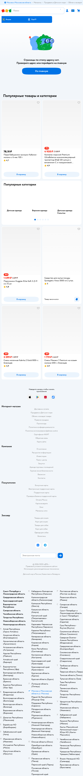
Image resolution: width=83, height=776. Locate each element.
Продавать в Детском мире (41, 413)
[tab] (16, 203)
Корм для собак (41, 529)
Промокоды (41, 423)
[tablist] (41, 203)
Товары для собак (41, 525)
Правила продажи (41, 420)
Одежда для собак (42, 532)
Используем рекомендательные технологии (41, 569)
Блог (41, 507)
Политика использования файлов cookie (41, 431)
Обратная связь (41, 438)
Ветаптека (42, 536)
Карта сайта (41, 442)
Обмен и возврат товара (41, 416)
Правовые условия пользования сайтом (41, 566)
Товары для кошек (41, 518)
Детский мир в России (32, 574)
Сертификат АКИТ (41, 434)
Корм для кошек (41, 522)
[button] (32, 19)
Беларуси (56, 574)
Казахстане (46, 574)
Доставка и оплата (41, 409)
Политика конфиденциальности (41, 427)
